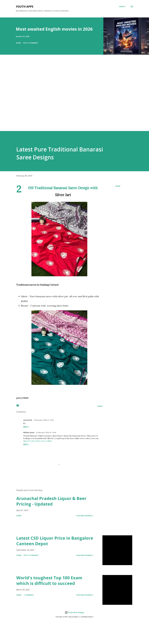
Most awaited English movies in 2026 (54, 29)
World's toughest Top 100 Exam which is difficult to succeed (49, 580)
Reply (26, 427)
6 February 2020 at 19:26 (46, 432)
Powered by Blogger (74, 612)
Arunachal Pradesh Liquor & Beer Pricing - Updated (51, 501)
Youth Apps (24, 6)
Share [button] (18, 43)
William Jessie (28, 432)
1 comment (29, 595)
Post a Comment (30, 43)
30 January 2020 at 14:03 (44, 420)
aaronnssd (27, 420)
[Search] (122, 6)
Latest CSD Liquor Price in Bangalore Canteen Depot (54, 541)
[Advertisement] (70, 96)
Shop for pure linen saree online (37, 441)
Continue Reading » (85, 516)
